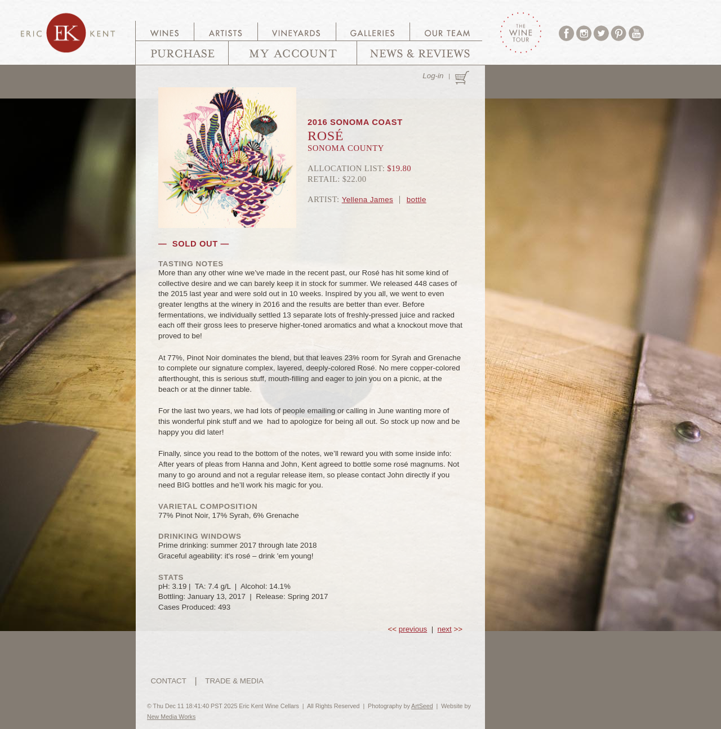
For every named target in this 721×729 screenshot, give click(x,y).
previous (413, 629)
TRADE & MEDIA (234, 681)
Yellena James (367, 199)
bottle (416, 199)
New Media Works (171, 716)
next (445, 629)
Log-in (432, 75)
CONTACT (168, 681)
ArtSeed (422, 706)
